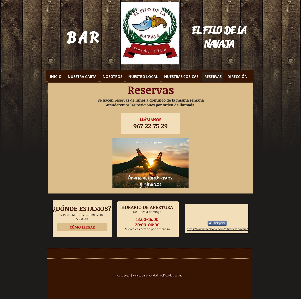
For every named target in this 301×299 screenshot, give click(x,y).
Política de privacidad (145, 275)
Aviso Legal (123, 275)
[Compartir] (217, 223)
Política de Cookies (171, 275)
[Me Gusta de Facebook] (217, 212)
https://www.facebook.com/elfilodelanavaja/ (217, 229)
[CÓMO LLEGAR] (82, 227)
